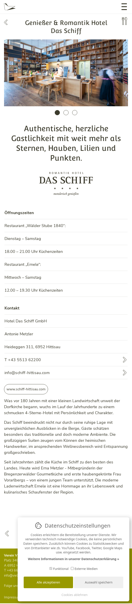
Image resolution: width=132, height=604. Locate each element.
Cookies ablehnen (74, 595)
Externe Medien (84, 569)
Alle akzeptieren (48, 582)
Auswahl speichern (99, 582)
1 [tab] (57, 112)
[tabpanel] (66, 72)
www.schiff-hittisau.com (26, 389)
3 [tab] (74, 112)
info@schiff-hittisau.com (27, 372)
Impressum (12, 597)
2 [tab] (66, 112)
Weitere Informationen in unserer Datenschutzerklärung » (73, 559)
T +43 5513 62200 (22, 359)
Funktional (59, 569)
